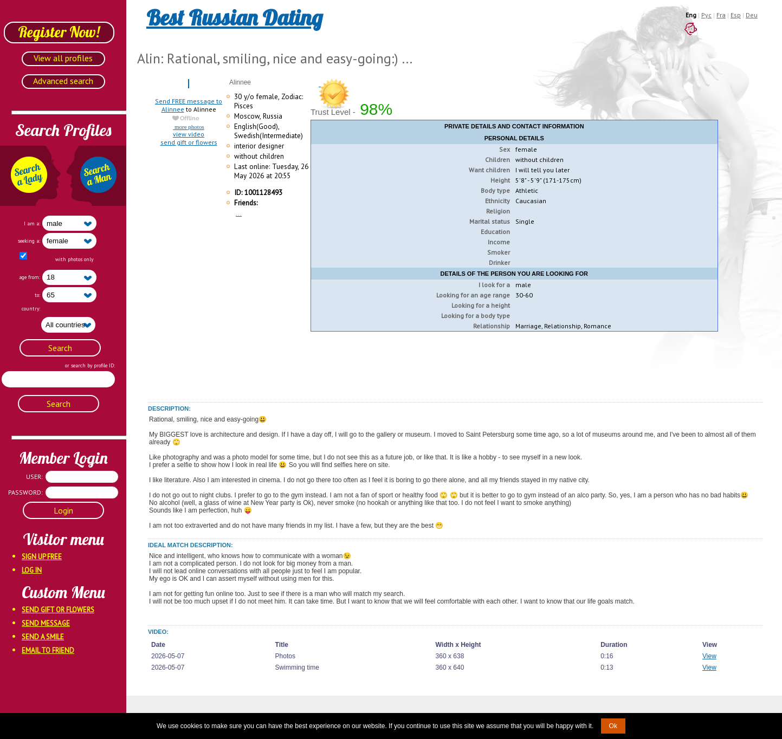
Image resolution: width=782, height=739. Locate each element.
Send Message (46, 623)
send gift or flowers (188, 142)
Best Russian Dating (234, 17)
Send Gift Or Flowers (58, 609)
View (709, 656)
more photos (188, 127)
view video (188, 134)
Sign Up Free (42, 556)
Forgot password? (21, 524)
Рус (706, 15)
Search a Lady (30, 176)
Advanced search (63, 80)
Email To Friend (48, 650)
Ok (613, 726)
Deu (752, 15)
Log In (32, 570)
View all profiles (63, 58)
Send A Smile (43, 636)
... (239, 213)
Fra (721, 15)
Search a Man (96, 176)
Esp (736, 15)
